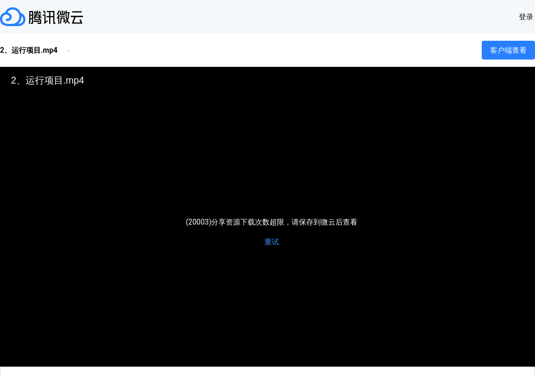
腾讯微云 (42, 16)
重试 (271, 242)
